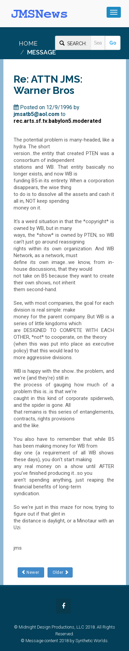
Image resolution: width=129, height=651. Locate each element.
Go (112, 43)
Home (28, 43)
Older (60, 572)
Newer (30, 572)
